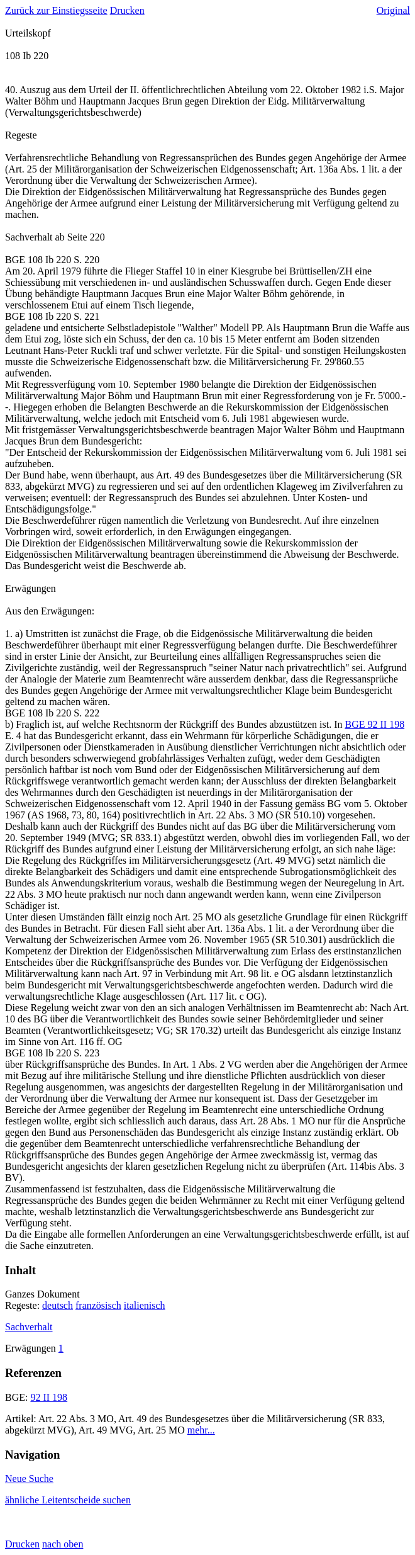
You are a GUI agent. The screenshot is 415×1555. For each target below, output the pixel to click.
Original (393, 10)
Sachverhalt (29, 1326)
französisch (98, 1305)
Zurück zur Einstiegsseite (56, 10)
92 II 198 (48, 1397)
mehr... (201, 1430)
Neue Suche (29, 1478)
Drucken (127, 10)
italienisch (144, 1305)
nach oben (62, 1544)
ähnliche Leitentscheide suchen (68, 1500)
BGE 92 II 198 (374, 724)
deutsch (57, 1305)
